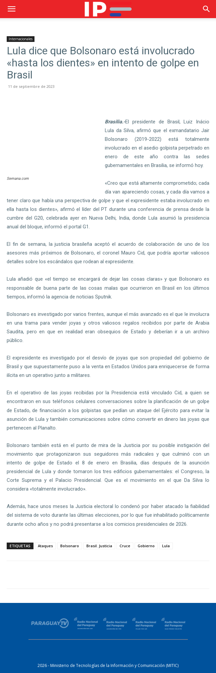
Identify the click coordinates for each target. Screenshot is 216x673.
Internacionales (20, 39)
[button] (11, 9)
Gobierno (146, 545)
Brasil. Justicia (99, 545)
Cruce (125, 545)
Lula (166, 545)
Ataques (45, 545)
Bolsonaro (69, 545)
